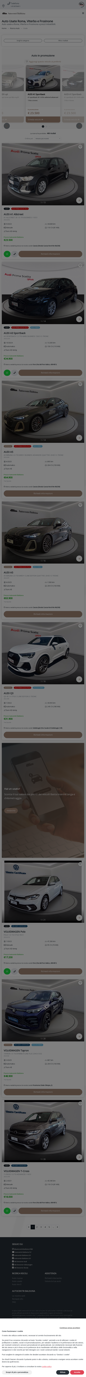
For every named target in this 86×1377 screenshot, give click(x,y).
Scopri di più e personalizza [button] (17, 1372)
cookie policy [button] (46, 1367)
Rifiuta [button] (62, 1372)
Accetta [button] (77, 1372)
